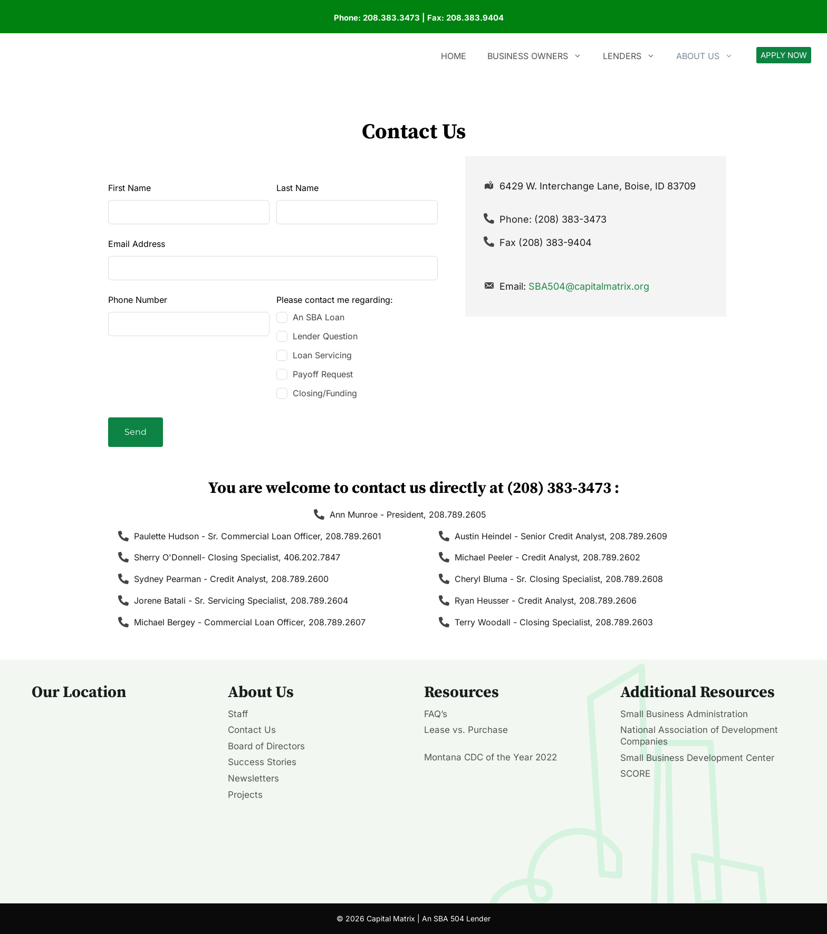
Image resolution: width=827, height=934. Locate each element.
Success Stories (262, 762)
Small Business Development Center (697, 757)
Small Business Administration (684, 714)
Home (453, 56)
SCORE (635, 773)
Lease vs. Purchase (466, 730)
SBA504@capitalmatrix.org (588, 286)
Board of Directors (266, 746)
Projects (245, 794)
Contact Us (252, 730)
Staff (238, 714)
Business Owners (539, 56)
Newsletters (253, 778)
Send (135, 432)
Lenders (634, 56)
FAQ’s (435, 714)
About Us (710, 56)
